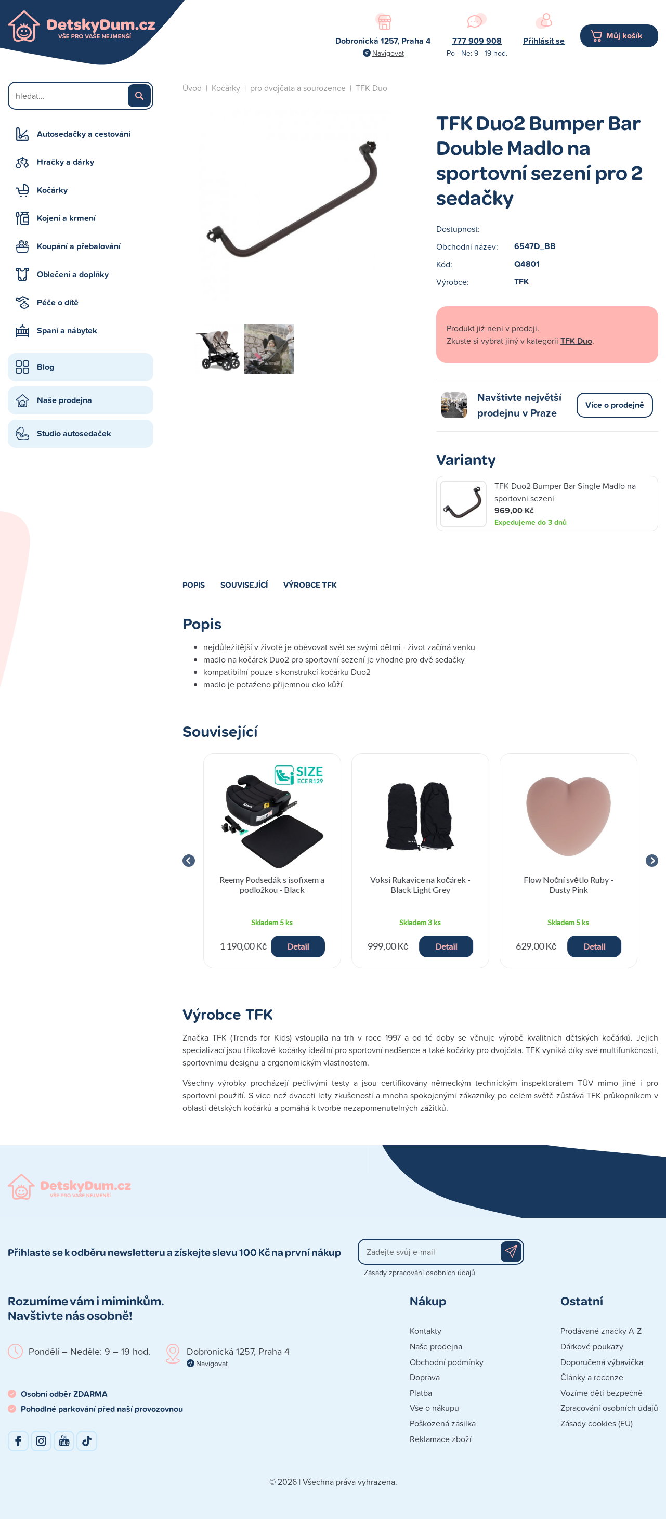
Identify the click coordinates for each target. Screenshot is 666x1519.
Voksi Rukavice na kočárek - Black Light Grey (420, 884)
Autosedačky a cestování (83, 134)
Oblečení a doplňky (73, 274)
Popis (193, 584)
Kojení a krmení (66, 218)
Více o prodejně (614, 405)
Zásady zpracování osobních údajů (419, 1272)
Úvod (192, 88)
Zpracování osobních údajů (609, 1407)
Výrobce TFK (310, 584)
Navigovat (388, 53)
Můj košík (624, 36)
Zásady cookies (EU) (596, 1423)
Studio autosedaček (74, 433)
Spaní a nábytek (67, 330)
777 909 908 (477, 41)
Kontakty (425, 1330)
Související (244, 584)
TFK (521, 282)
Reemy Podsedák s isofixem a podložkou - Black (271, 884)
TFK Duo (371, 88)
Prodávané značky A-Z (601, 1330)
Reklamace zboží (441, 1439)
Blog (45, 367)
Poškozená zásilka (443, 1423)
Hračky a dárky (65, 162)
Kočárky (52, 190)
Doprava (425, 1377)
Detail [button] (298, 946)
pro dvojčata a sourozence (298, 88)
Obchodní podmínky (447, 1362)
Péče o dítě (58, 302)
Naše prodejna (64, 400)
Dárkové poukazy (591, 1346)
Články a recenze (591, 1377)
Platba (421, 1392)
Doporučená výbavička (601, 1362)
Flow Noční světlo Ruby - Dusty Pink (568, 884)
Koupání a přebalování (79, 246)
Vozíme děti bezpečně (601, 1392)
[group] (272, 860)
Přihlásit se (544, 41)
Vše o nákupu (434, 1407)
